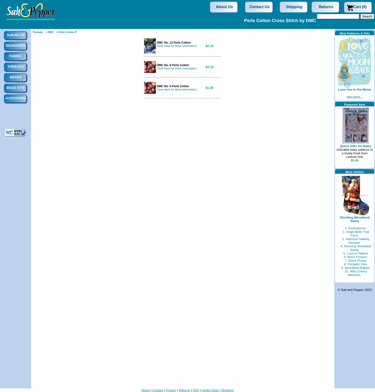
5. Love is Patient (355, 253)
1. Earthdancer (355, 228)
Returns (326, 7)
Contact (157, 390)
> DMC (49, 32)
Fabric (15, 56)
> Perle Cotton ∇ (66, 32)
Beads (15, 77)
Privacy (171, 390)
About (145, 390)
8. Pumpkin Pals (355, 264)
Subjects (16, 35)
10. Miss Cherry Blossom (356, 273)
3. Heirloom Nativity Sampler (356, 240)
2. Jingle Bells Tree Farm (355, 233)
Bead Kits (15, 88)
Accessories (15, 98)
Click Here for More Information (177, 46)
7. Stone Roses (355, 260)
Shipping (294, 7)
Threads (38, 32)
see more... (355, 96)
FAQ (196, 390)
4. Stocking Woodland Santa (355, 248)
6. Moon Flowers (355, 257)
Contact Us (259, 7)
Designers (15, 45)
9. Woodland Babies (355, 268)
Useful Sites (210, 390)
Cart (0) (360, 7)
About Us (224, 7)
